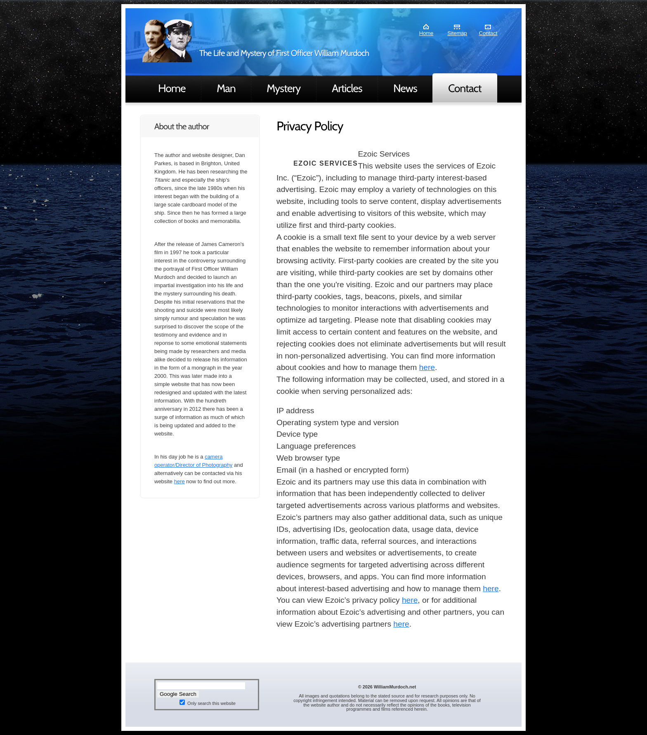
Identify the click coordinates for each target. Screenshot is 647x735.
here (179, 481)
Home (426, 33)
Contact (488, 33)
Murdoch (167, 40)
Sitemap (457, 33)
